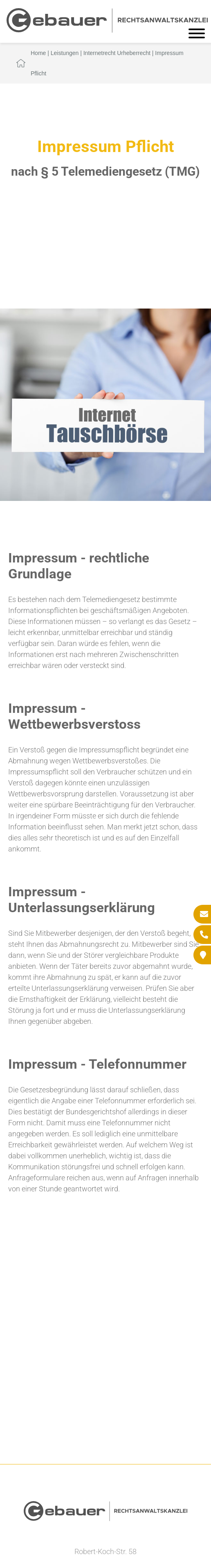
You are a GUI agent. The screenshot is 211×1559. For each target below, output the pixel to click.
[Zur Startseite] (107, 30)
